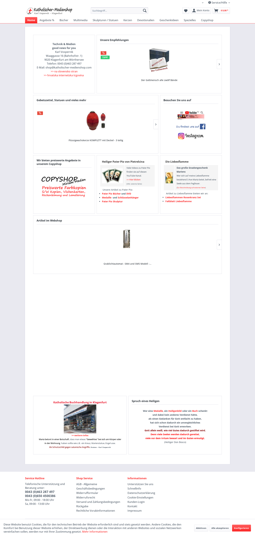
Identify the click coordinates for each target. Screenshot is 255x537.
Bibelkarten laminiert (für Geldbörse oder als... (201, 258)
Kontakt (132, 506)
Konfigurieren (241, 528)
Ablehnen (201, 528)
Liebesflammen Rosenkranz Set (183, 197)
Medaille (158, 410)
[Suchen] (144, 10)
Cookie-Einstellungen (140, 497)
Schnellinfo (134, 488)
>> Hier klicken (134, 179)
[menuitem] (119, 10)
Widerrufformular (87, 493)
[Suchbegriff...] (119, 10)
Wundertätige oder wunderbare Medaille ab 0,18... (159, 77)
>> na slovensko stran (64, 71)
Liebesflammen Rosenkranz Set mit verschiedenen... (136, 138)
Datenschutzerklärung (141, 493)
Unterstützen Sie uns (140, 484)
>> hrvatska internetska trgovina (64, 75)
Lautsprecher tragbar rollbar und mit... (127, 258)
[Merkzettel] (185, 10)
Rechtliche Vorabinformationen (95, 510)
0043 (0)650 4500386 (40, 496)
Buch (195, 410)
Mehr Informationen (94, 531)
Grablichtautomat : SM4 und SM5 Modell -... (53, 258)
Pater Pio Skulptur (112, 201)
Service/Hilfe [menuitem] (218, 2)
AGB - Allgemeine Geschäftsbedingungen (90, 486)
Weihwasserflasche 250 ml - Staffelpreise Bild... (96, 138)
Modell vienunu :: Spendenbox (164, 258)
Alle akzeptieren (220, 528)
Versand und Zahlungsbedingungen (98, 502)
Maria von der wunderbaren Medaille (199, 77)
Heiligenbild (175, 410)
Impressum (135, 510)
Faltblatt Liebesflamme (178, 201)
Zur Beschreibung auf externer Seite (191, 187)
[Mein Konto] (201, 10)
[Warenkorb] (221, 10)
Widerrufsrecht (85, 497)
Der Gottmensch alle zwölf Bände (118, 77)
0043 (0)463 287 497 (39, 492)
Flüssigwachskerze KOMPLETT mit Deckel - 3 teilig (55, 138)
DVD (128, 193)
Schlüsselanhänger (128, 197)
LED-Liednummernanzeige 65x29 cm (90, 258)
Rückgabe (82, 506)
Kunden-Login (136, 502)
